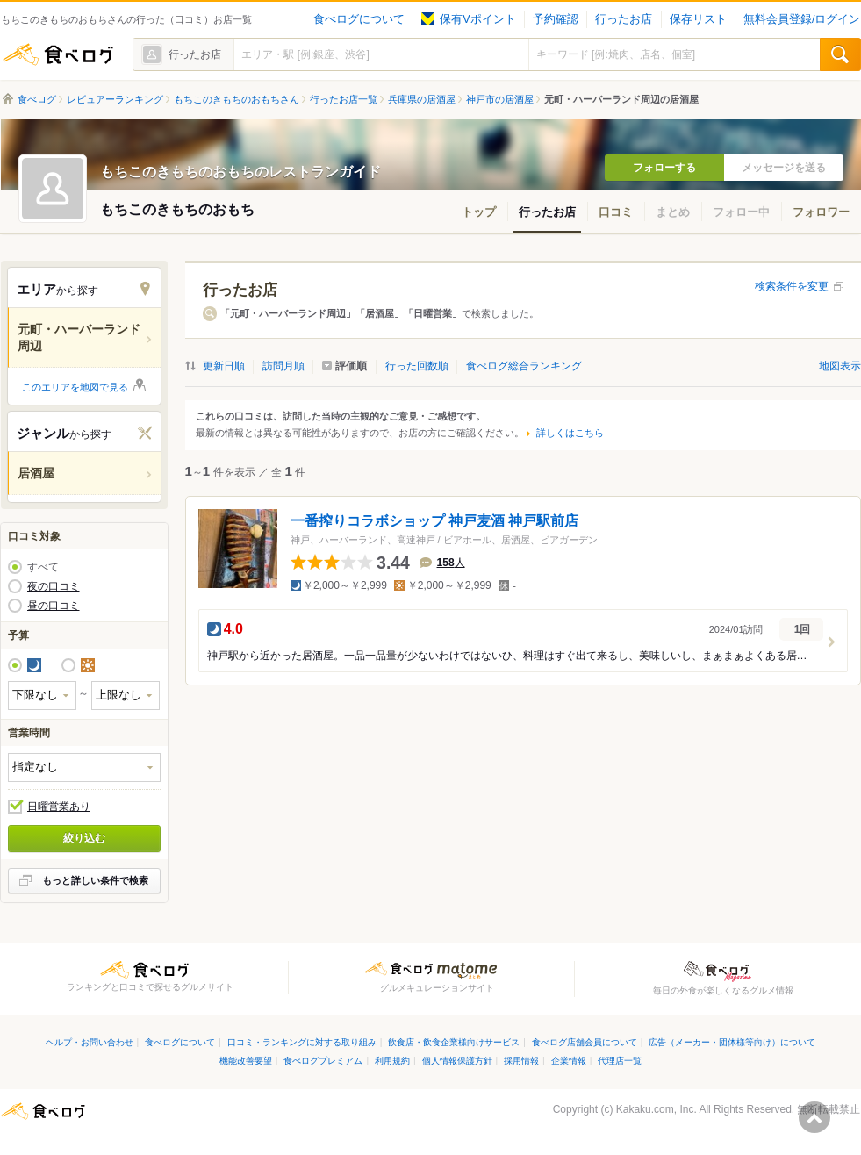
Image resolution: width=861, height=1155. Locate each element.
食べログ (58, 54)
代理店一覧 (620, 1060)
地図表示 (840, 366)
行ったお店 (623, 19)
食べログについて (359, 19)
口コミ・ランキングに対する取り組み (302, 1042)
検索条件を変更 (792, 286)
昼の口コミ (53, 605)
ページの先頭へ (814, 1117)
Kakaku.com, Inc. (656, 1109)
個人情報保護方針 (457, 1060)
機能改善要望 (245, 1060)
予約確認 (555, 19)
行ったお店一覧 (343, 99)
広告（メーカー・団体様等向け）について (732, 1042)
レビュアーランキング (115, 99)
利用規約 (392, 1060)
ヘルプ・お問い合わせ (89, 1042)
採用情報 (521, 1060)
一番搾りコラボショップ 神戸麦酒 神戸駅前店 (435, 520)
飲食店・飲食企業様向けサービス (454, 1042)
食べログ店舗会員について (584, 1042)
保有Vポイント (468, 19)
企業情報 (568, 1060)
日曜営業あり (58, 806)
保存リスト (698, 19)
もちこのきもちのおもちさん (236, 99)
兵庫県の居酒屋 (422, 99)
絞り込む (84, 838)
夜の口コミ (53, 586)
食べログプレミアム (322, 1060)
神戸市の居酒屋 (500, 99)
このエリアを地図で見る (75, 387)
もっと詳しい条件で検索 (95, 880)
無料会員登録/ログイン (801, 19)
